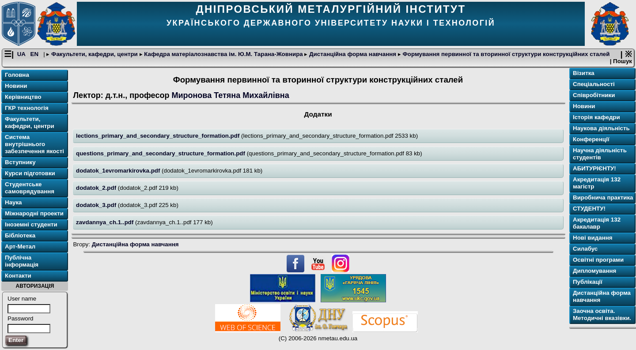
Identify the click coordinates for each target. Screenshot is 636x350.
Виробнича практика (603, 198)
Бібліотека (20, 236)
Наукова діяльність (601, 128)
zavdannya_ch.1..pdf (105, 222)
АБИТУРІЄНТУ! (594, 169)
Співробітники (594, 95)
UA (22, 54)
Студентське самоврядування (29, 188)
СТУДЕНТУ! (589, 209)
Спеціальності (594, 84)
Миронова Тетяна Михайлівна (231, 95)
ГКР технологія (27, 108)
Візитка (583, 73)
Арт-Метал (20, 247)
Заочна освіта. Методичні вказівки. (602, 315)
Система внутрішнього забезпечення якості (34, 144)
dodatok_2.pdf (97, 187)
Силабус (585, 249)
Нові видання (593, 238)
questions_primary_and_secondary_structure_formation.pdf (161, 153)
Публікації (587, 282)
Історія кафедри (596, 117)
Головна (17, 75)
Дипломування (594, 271)
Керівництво (23, 97)
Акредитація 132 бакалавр (597, 223)
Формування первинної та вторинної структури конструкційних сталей (505, 54)
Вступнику (20, 162)
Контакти (18, 276)
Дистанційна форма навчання (352, 54)
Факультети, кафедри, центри (94, 54)
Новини (16, 86)
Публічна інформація (21, 261)
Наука (13, 202)
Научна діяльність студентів (600, 154)
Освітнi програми (598, 260)
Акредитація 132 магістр (597, 183)
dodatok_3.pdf (97, 205)
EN (35, 54)
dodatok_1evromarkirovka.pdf (119, 170)
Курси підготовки (30, 173)
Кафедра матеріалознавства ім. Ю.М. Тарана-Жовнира (224, 54)
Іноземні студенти (31, 225)
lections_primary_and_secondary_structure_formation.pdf (158, 136)
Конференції (591, 139)
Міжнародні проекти (34, 214)
